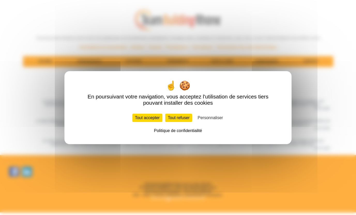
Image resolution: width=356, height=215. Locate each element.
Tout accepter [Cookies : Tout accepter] (147, 118)
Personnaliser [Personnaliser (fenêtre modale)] (210, 118)
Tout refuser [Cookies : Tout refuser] (179, 118)
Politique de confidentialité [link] (178, 130)
